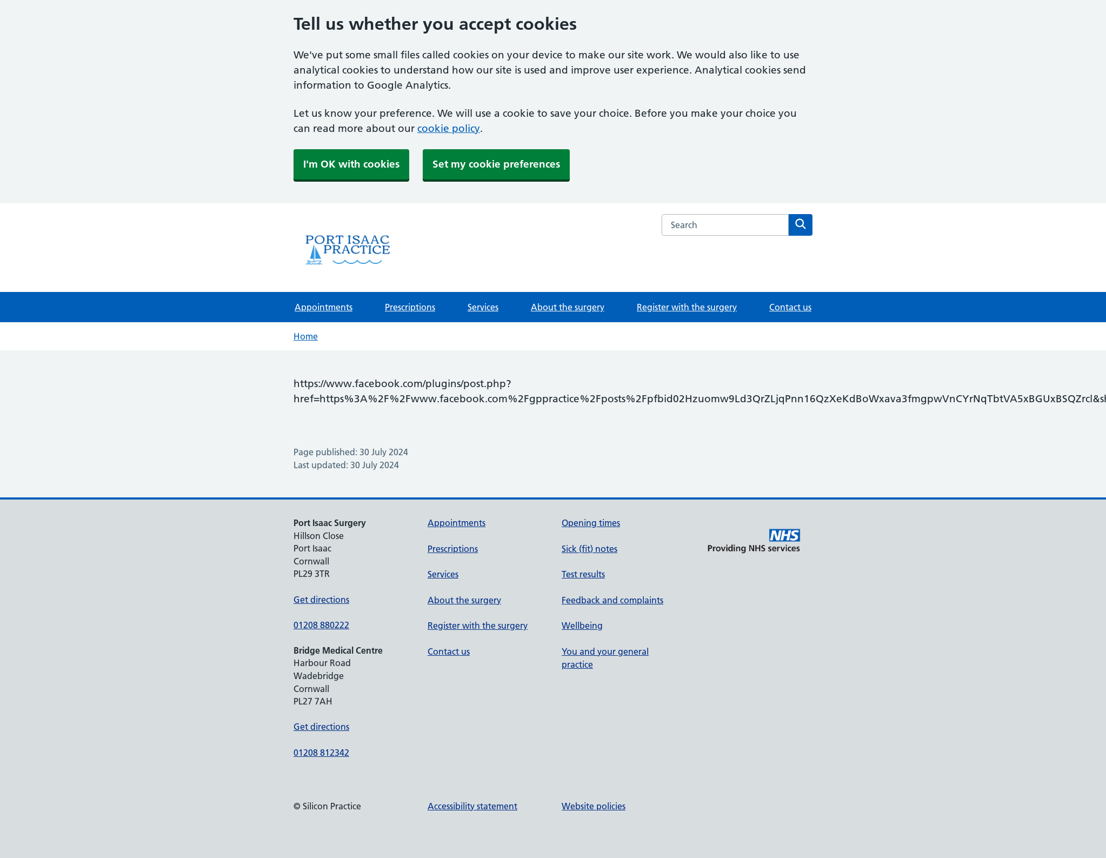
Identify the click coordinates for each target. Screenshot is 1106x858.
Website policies (593, 806)
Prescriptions (410, 307)
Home (306, 336)
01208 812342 (321, 752)
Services (483, 307)
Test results (583, 574)
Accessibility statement (472, 806)
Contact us (790, 307)
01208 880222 (321, 625)
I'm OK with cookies (351, 164)
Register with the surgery (687, 307)
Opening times (591, 522)
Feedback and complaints (612, 600)
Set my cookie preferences (496, 164)
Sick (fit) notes (589, 548)
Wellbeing (582, 625)
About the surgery (567, 307)
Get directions (321, 599)
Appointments (323, 307)
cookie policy (448, 128)
